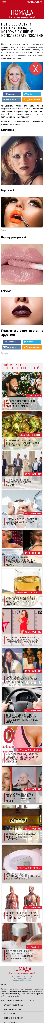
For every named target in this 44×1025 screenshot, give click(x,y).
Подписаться (34, 2)
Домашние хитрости (14, 1018)
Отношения (9, 1014)
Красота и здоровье (13, 1005)
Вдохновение (10, 1022)
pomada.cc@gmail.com (22, 980)
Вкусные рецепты (12, 1009)
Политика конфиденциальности (17, 1001)
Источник (4, 353)
